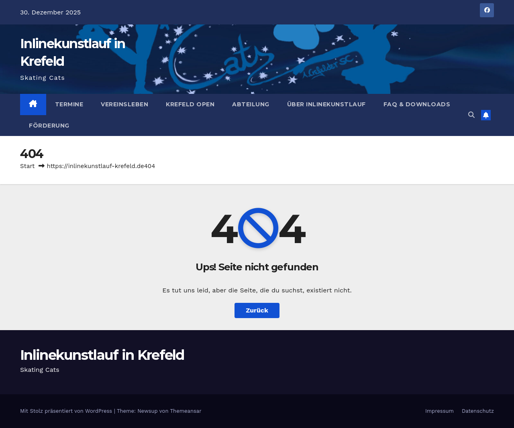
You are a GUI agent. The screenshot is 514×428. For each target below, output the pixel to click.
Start (27, 166)
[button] (471, 115)
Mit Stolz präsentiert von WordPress (67, 411)
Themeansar (186, 411)
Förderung (49, 125)
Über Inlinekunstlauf (326, 104)
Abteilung (250, 104)
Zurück (257, 310)
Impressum (439, 411)
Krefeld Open (190, 104)
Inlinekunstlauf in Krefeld (102, 355)
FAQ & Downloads (417, 104)
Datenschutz (478, 411)
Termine (69, 104)
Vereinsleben (124, 104)
